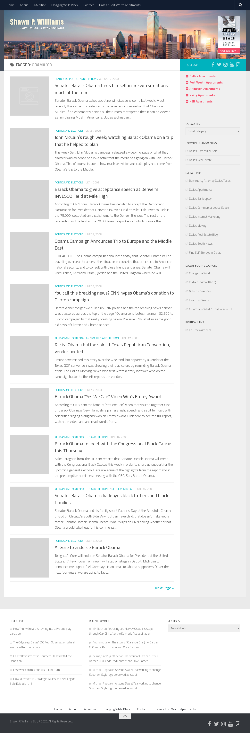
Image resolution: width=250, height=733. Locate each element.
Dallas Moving (197, 225)
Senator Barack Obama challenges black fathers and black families (111, 499)
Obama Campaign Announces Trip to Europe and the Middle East (113, 244)
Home (10, 5)
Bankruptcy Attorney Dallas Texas (210, 180)
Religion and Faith (123, 489)
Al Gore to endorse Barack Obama (87, 547)
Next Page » (164, 587)
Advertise (39, 5)
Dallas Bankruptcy (200, 198)
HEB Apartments (201, 101)
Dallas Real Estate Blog (203, 234)
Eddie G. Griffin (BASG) (202, 282)
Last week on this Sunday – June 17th (36, 669)
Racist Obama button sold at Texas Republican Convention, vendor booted (112, 348)
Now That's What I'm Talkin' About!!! (210, 309)
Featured (61, 79)
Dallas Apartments (202, 76)
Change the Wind (199, 273)
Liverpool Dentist (199, 300)
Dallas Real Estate (200, 160)
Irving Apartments (202, 95)
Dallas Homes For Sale (203, 151)
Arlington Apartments (204, 88)
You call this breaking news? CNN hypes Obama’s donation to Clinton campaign (114, 296)
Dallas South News (201, 243)
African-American (66, 338)
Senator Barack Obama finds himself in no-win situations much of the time (111, 89)
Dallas (84, 338)
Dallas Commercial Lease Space (209, 207)
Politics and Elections (83, 79)
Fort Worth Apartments (206, 82)
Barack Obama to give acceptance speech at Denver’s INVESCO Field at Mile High (106, 192)
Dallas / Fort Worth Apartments (120, 5)
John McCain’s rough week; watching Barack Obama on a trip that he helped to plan (114, 140)
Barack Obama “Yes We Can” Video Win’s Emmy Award (108, 396)
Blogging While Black (64, 5)
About (24, 5)
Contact (88, 5)
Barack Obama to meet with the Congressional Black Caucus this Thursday (113, 447)
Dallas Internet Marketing (204, 216)
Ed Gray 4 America (200, 330)
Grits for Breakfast (200, 291)
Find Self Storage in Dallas (205, 252)
